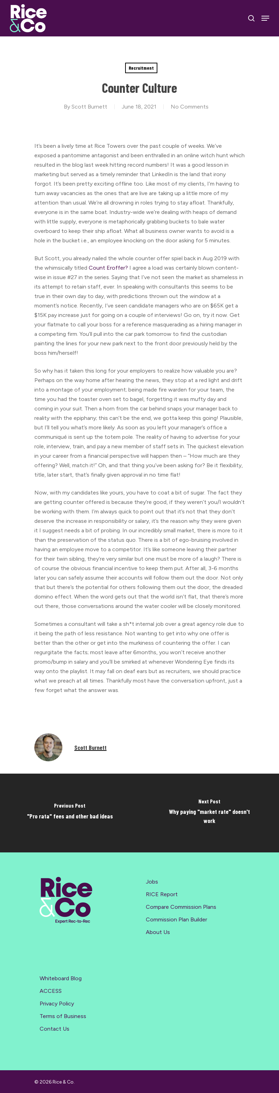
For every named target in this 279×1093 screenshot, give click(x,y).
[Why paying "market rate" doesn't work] (209, 813)
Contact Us (54, 1028)
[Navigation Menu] (265, 18)
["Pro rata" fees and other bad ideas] (70, 813)
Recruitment (141, 68)
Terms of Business (63, 1016)
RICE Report (162, 894)
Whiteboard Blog (61, 978)
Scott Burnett (89, 106)
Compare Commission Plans (181, 907)
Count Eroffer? (108, 267)
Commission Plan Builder (176, 919)
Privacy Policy (57, 1003)
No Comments (190, 106)
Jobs (152, 881)
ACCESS (51, 991)
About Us (158, 932)
